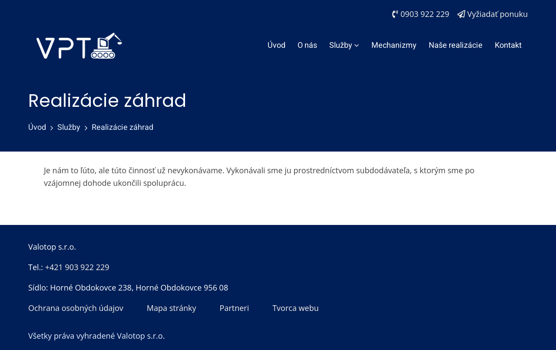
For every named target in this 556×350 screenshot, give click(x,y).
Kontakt (508, 45)
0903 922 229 (420, 14)
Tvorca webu (295, 308)
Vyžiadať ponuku (492, 14)
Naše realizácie (456, 45)
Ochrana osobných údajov (75, 308)
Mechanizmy (394, 45)
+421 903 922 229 (77, 267)
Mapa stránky (171, 308)
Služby (344, 45)
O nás (307, 45)
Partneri (234, 308)
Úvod (276, 45)
